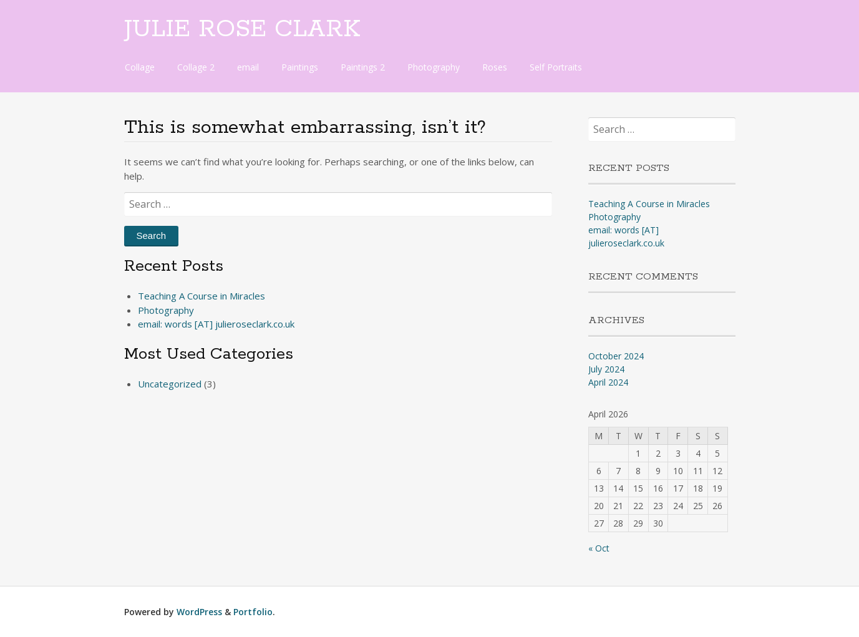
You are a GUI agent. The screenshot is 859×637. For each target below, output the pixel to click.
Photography (433, 67)
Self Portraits (556, 67)
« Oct (598, 548)
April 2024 (608, 382)
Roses (494, 67)
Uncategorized (169, 383)
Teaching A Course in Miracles (201, 295)
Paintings (299, 67)
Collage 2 (196, 67)
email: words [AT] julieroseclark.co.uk (216, 324)
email (248, 67)
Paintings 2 (363, 67)
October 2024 (616, 356)
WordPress (199, 612)
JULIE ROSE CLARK (242, 29)
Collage (140, 67)
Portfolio (253, 612)
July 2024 (606, 369)
